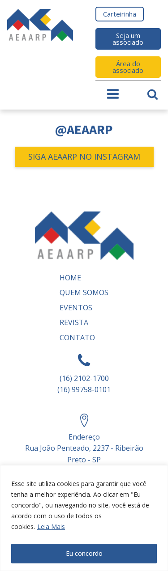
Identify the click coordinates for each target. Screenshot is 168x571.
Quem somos (84, 292)
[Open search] (152, 94)
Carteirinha (119, 13)
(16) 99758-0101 (84, 389)
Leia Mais (51, 526)
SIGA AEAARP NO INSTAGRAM (84, 156)
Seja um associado (127, 39)
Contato (77, 338)
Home (70, 278)
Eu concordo (84, 553)
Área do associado (127, 67)
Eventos (76, 308)
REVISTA (74, 322)
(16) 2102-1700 (84, 378)
